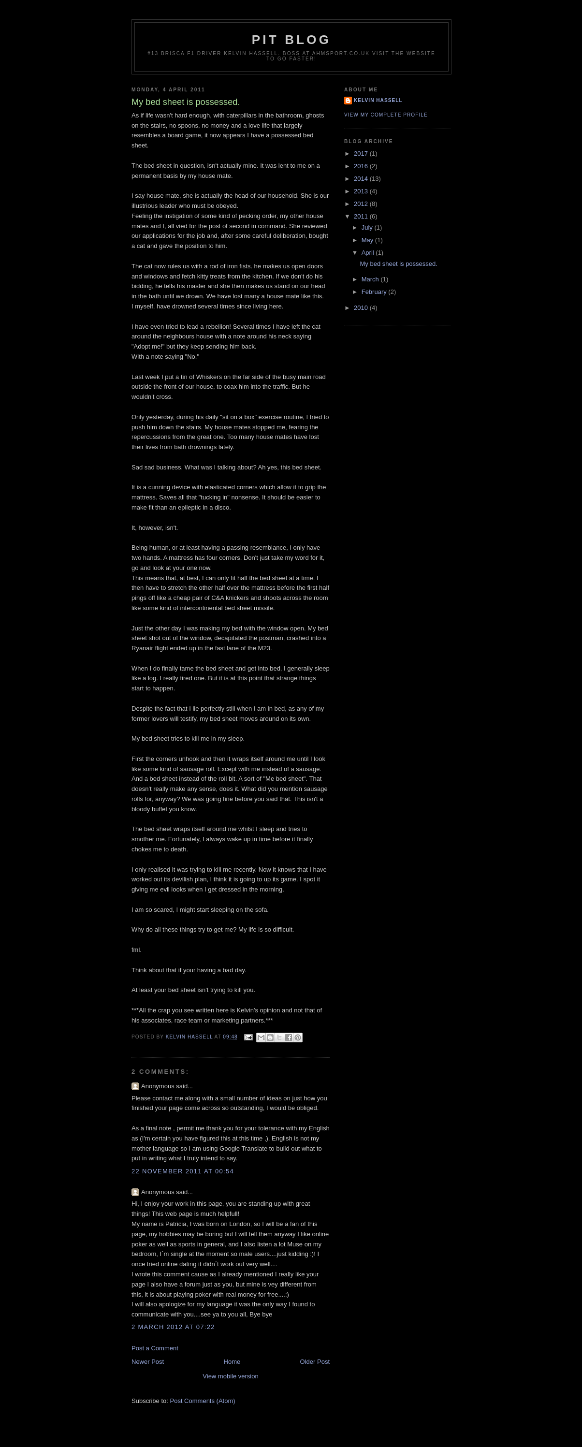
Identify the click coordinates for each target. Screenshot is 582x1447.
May (368, 240)
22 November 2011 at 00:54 (182, 1171)
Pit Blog (291, 39)
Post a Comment (154, 1348)
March (371, 279)
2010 (362, 307)
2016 (362, 166)
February (375, 291)
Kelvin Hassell (378, 100)
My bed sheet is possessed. (398, 263)
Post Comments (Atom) (202, 1400)
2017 (362, 153)
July (368, 227)
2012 (362, 203)
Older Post (315, 1361)
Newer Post (147, 1361)
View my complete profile (386, 114)
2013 (362, 191)
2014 (362, 178)
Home (232, 1361)
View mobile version (230, 1376)
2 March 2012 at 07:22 (173, 1326)
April (369, 252)
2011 (362, 216)
